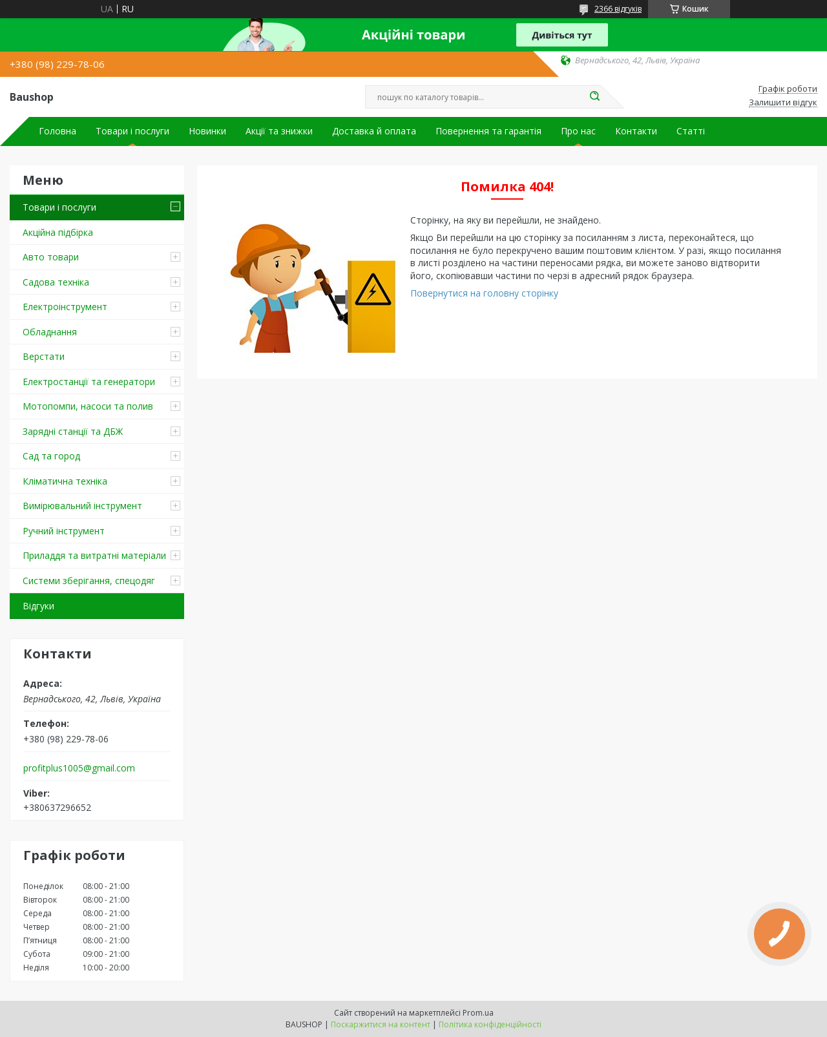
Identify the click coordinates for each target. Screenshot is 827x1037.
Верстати (44, 356)
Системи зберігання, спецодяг (89, 580)
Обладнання (50, 332)
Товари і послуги (132, 131)
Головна (57, 131)
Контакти (636, 131)
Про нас (578, 131)
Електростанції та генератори (89, 381)
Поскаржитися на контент (380, 1024)
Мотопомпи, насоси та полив (88, 406)
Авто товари (51, 257)
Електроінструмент (65, 306)
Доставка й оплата (374, 131)
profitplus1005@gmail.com (79, 768)
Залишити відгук (783, 102)
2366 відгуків (618, 8)
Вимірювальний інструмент (82, 505)
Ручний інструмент (64, 531)
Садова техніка (56, 282)
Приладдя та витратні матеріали (94, 555)
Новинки (207, 131)
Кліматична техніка (65, 481)
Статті (690, 131)
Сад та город (51, 456)
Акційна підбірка (58, 232)
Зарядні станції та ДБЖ (73, 431)
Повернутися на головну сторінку (484, 293)
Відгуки (38, 606)
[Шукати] (594, 97)
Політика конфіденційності (490, 1024)
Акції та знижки (279, 131)
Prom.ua (478, 1012)
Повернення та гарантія (488, 131)
